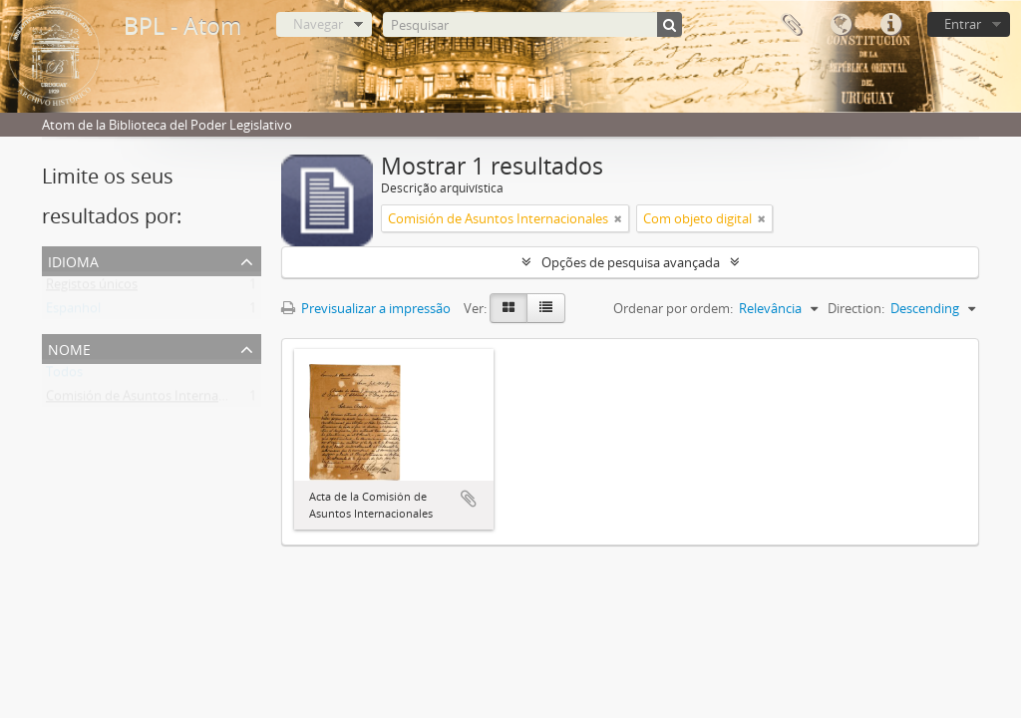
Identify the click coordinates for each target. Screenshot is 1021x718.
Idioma (840, 25)
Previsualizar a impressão (366, 308)
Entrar (962, 24)
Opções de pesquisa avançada (630, 262)
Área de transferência (791, 25)
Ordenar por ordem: (673, 308)
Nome (69, 347)
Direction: (856, 308)
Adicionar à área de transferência (469, 499)
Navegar (318, 24)
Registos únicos (92, 288)
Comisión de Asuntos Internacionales (156, 400)
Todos (64, 376)
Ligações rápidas (890, 25)
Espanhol (73, 312)
